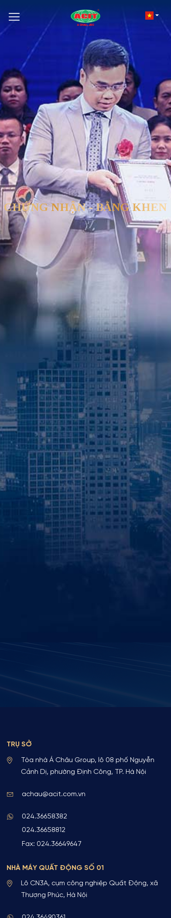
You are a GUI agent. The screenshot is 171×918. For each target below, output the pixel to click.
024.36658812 (43, 830)
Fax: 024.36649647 (52, 844)
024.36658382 (44, 816)
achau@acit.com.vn (54, 794)
